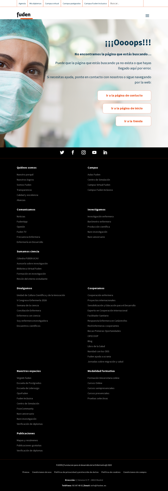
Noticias (21, 216)
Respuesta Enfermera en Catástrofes (107, 320)
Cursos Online (95, 383)
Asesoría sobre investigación (32, 263)
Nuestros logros (25, 179)
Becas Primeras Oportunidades (104, 330)
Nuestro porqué (25, 174)
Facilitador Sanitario (98, 315)
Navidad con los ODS (98, 351)
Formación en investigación (31, 273)
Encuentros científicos (28, 325)
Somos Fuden (24, 184)
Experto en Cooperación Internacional (107, 310)
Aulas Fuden (94, 174)
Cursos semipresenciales (101, 388)
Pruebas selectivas (98, 398)
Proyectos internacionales (102, 300)
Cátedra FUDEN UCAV (28, 258)
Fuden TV (21, 231)
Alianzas (21, 200)
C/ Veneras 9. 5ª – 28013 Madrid (89, 480)
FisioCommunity (25, 408)
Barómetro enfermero (99, 221)
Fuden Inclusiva (25, 398)
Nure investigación (97, 231)
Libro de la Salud (96, 346)
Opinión (21, 226)
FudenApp (22, 221)
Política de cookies (110, 472)
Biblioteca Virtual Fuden (29, 268)
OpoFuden (22, 393)
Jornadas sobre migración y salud (105, 361)
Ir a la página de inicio (127, 108)
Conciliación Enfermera (29, 310)
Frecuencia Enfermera (28, 236)
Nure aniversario (96, 236)
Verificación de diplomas (30, 423)
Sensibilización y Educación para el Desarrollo (112, 305)
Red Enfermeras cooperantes (103, 325)
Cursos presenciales (98, 393)
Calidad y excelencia (27, 195)
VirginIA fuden (24, 378)
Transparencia (24, 189)
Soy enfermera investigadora (32, 320)
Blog (90, 341)
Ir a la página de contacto (124, 95)
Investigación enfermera (101, 216)
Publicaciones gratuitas (29, 445)
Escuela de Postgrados (29, 383)
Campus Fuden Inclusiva (100, 189)
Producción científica (99, 226)
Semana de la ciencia (28, 305)
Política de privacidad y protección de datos (76, 472)
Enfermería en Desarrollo (30, 242)
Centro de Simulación (99, 179)
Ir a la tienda (133, 121)
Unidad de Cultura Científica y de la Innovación (41, 295)
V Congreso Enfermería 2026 (32, 300)
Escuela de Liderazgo (28, 388)
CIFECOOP (93, 336)
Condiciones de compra (134, 472)
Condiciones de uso (41, 472)
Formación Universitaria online (103, 378)
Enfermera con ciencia (28, 315)
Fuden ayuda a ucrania (99, 356)
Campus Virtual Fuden (99, 184)
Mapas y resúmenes (27, 440)
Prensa (25, 472)
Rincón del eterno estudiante (32, 278)
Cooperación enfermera (100, 295)
